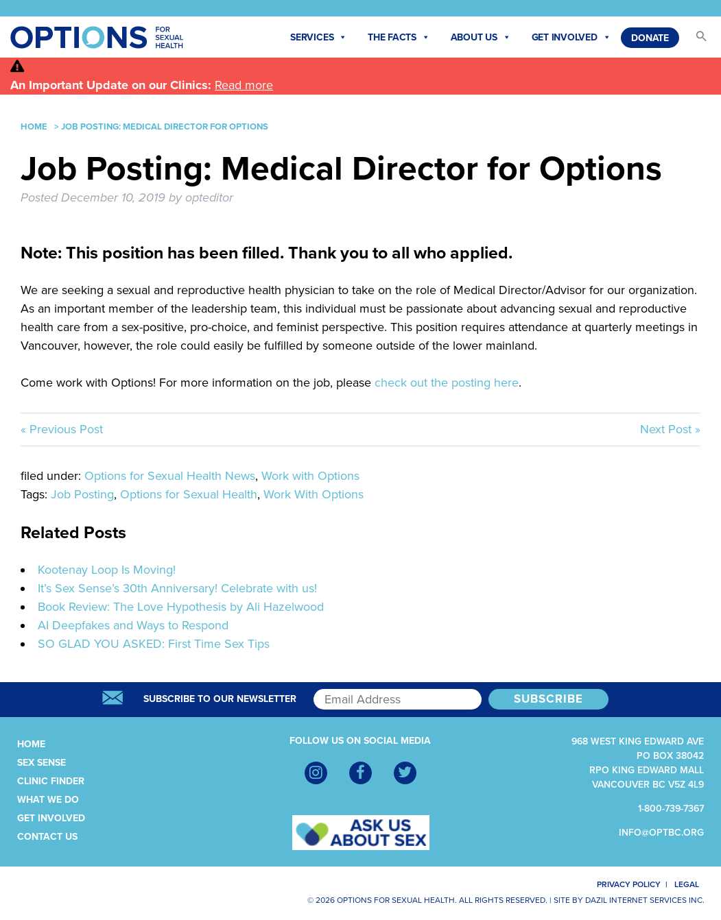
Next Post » (670, 429)
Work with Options (310, 475)
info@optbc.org (661, 832)
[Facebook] (360, 773)
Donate (650, 38)
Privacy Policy (620, 884)
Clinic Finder (50, 781)
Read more (244, 85)
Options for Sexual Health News (169, 475)
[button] (695, 40)
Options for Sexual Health (188, 494)
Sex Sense (41, 762)
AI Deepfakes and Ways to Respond (133, 625)
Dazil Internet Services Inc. (645, 900)
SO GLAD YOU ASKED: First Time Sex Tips (154, 643)
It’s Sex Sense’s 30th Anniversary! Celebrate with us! (177, 588)
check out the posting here (447, 382)
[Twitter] (405, 773)
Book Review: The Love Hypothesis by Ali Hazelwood (181, 606)
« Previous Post (62, 429)
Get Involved (571, 37)
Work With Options (313, 494)
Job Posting (82, 494)
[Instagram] (316, 773)
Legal (692, 884)
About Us (481, 37)
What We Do (48, 800)
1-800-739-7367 (671, 808)
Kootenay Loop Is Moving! (107, 569)
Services (318, 37)
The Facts (399, 37)
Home (34, 126)
